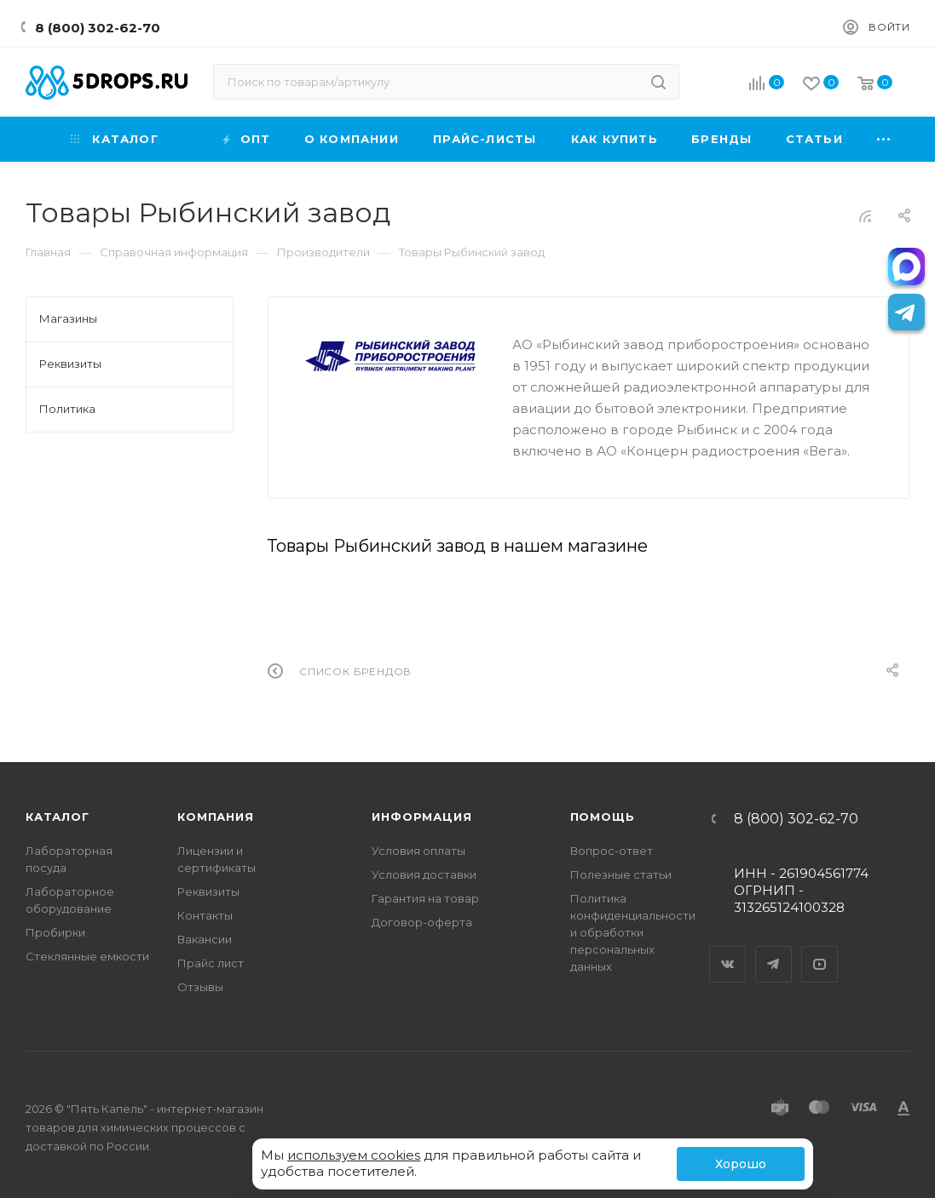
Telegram (774, 949)
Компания (215, 816)
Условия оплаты (418, 850)
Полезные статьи (621, 874)
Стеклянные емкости (87, 956)
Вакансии (204, 939)
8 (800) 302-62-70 (97, 28)
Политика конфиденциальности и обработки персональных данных (632, 932)
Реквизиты (208, 891)
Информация (421, 816)
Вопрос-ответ (611, 850)
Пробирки (55, 932)
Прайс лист (210, 963)
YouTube (820, 949)
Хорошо (740, 1164)
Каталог (57, 816)
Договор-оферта (422, 922)
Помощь (602, 816)
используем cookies (353, 1155)
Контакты (205, 915)
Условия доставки (424, 874)
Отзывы (200, 987)
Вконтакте (728, 949)
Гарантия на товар (425, 898)
